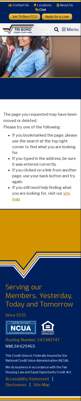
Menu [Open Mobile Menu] (73, 29)
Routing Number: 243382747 (32, 340)
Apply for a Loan (57, 17)
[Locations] (43, 5)
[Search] (56, 33)
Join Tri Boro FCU (24, 17)
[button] (40, 9)
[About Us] (65, 5)
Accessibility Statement (27, 379)
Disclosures (15, 384)
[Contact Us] (18, 5)
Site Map (41, 384)
